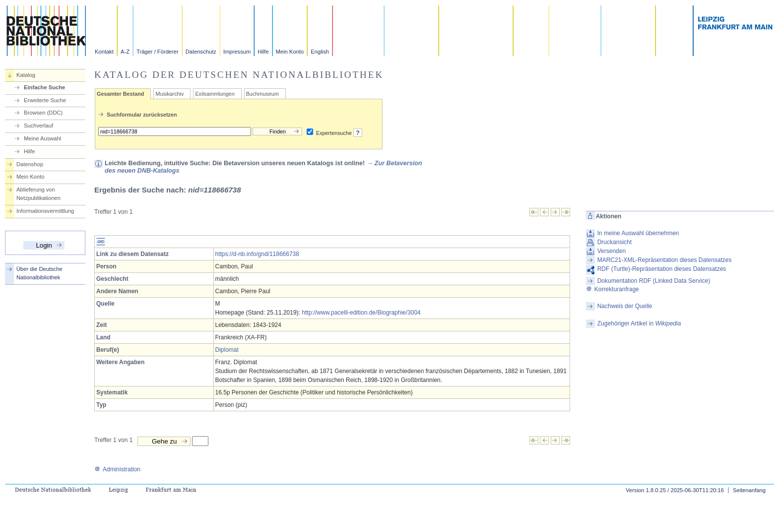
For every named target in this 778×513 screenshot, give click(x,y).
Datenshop (29, 164)
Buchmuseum (262, 94)
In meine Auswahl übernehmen (638, 233)
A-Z (125, 52)
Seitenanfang (749, 490)
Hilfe (263, 52)
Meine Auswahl (42, 138)
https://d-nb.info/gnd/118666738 (257, 254)
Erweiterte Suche (45, 100)
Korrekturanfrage (612, 289)
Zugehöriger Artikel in (639, 323)
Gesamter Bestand (120, 94)
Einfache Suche (44, 87)
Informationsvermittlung (45, 211)
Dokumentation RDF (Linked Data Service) (653, 280)
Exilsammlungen (214, 94)
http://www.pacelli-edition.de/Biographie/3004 (361, 312)
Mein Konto (290, 52)
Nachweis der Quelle (624, 306)
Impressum (237, 52)
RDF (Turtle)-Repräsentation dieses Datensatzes (661, 268)
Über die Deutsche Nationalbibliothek (39, 273)
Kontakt (104, 52)
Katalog (25, 75)
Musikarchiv (169, 94)
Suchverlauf (38, 125)
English (320, 52)
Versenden (611, 251)
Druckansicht (614, 242)
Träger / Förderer (157, 52)
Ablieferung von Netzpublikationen (38, 194)
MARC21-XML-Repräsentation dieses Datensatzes (664, 259)
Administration (117, 469)
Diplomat (227, 349)
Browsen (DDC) (43, 113)
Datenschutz (201, 52)
